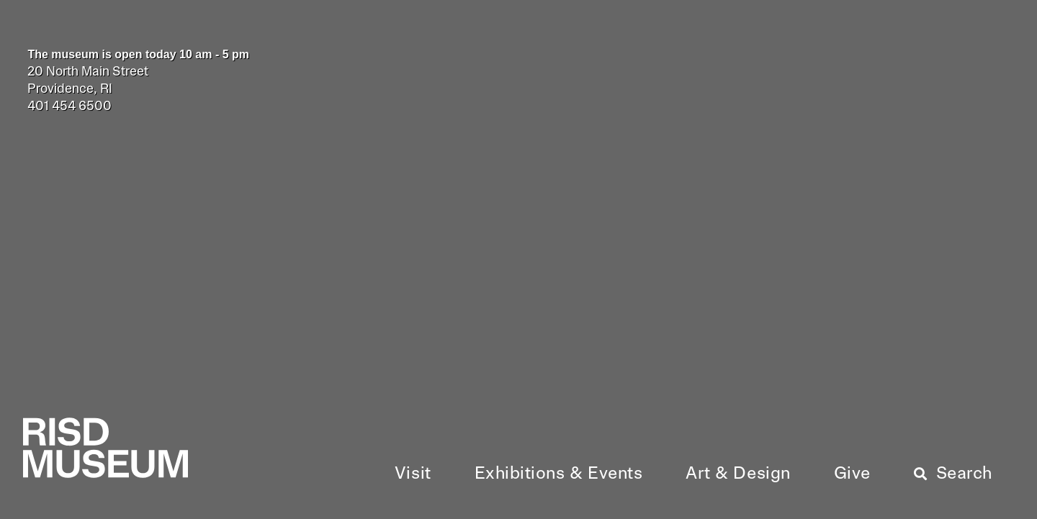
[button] (413, 474)
